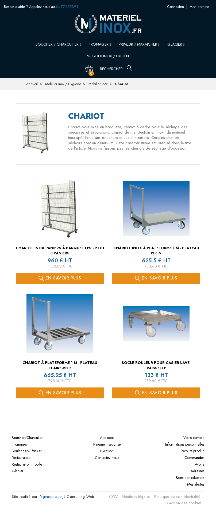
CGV (113, 496)
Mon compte (172, 6)
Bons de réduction (190, 477)
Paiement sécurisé (107, 444)
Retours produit (192, 451)
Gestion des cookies (184, 503)
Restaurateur (21, 457)
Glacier (175, 44)
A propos (107, 437)
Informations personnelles (184, 444)
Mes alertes (195, 484)
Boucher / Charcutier (58, 44)
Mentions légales (136, 496)
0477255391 (67, 6)
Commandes (194, 457)
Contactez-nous (200, 6)
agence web (51, 496)
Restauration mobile (27, 464)
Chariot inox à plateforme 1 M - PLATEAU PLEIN (156, 250)
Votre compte (193, 437)
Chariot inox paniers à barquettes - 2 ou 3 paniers (60, 250)
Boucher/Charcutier (27, 437)
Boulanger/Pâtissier (27, 451)
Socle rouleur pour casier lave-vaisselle (156, 365)
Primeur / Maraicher (139, 44)
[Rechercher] (114, 68)
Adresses (197, 471)
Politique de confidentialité (177, 496)
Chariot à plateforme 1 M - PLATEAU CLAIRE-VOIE (59, 365)
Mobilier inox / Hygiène (110, 56)
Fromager (100, 44)
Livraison (107, 451)
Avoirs (199, 464)
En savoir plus (60, 278)
